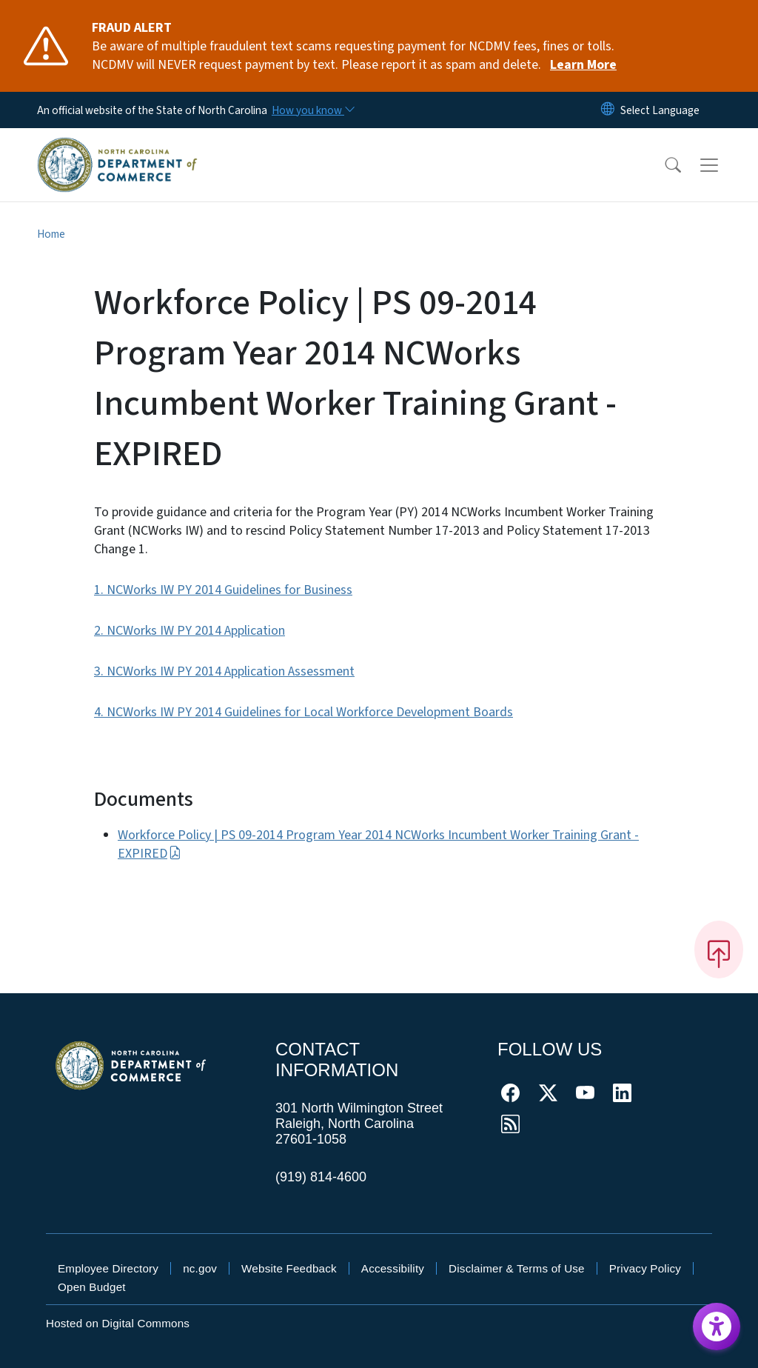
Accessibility (392, 1268)
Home (51, 234)
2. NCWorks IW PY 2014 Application (189, 630)
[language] (660, 110)
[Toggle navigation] (723, 164)
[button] (663, 165)
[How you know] (312, 110)
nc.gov (200, 1268)
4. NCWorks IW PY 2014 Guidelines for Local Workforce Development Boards (303, 712)
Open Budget (92, 1287)
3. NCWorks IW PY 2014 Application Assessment (224, 671)
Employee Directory (108, 1268)
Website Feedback (289, 1268)
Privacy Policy (645, 1268)
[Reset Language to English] (607, 110)
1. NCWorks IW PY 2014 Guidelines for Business (223, 590)
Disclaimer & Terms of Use (517, 1268)
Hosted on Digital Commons (118, 1323)
